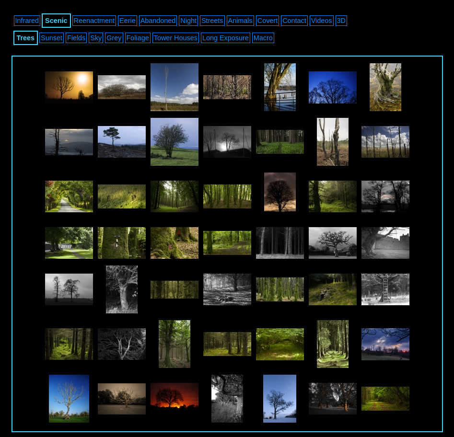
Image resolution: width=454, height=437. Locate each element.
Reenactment (94, 20)
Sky (96, 38)
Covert (267, 20)
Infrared (27, 20)
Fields (76, 38)
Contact (294, 20)
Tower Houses (176, 38)
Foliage (138, 38)
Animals (240, 20)
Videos (321, 20)
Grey (113, 38)
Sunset (51, 38)
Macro (263, 38)
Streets (212, 20)
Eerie (127, 20)
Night (188, 20)
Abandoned (158, 20)
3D (341, 20)
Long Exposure (225, 38)
